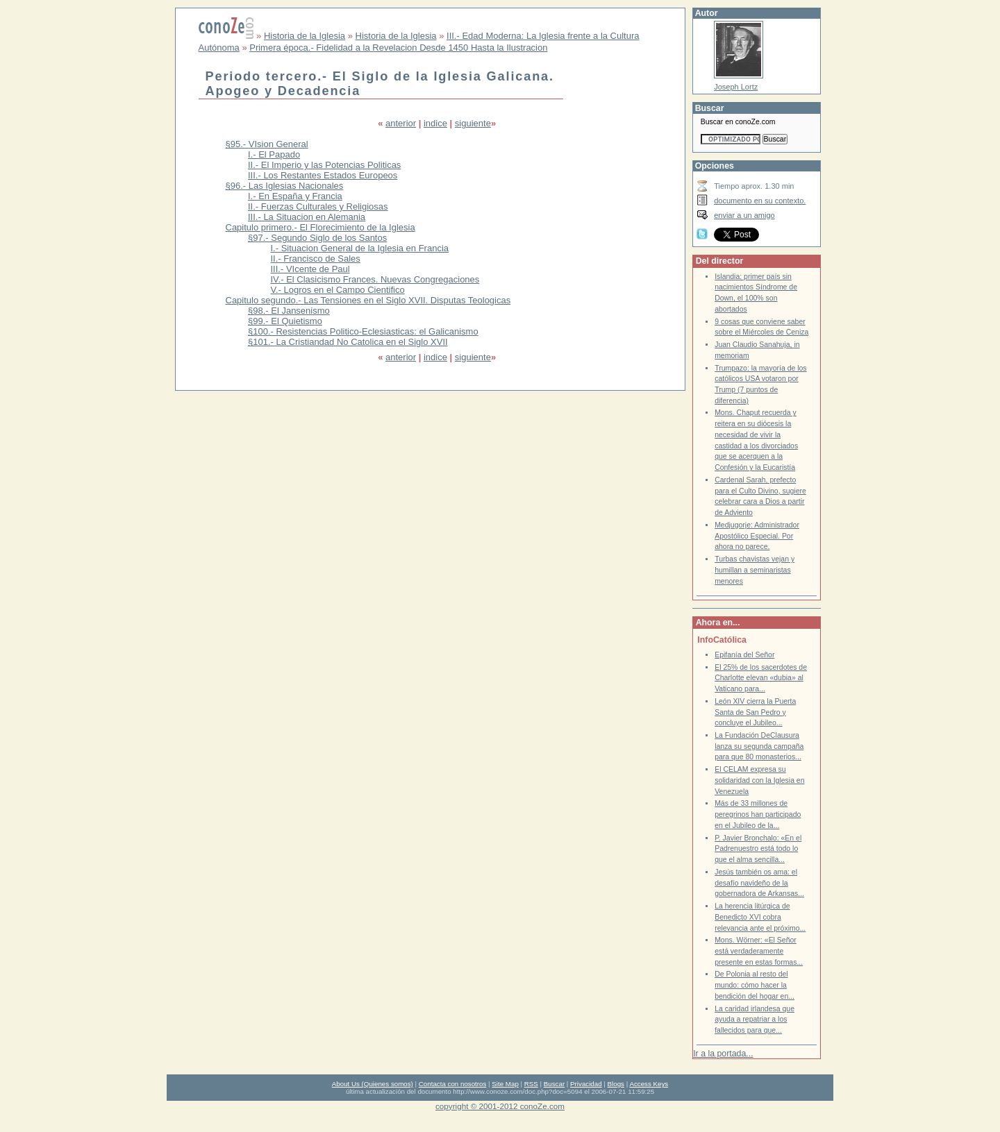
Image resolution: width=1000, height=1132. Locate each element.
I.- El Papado (274, 154)
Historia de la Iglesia (304, 36)
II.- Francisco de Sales (315, 258)
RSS (531, 1084)
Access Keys (648, 1084)
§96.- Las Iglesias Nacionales (285, 185)
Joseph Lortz (736, 87)
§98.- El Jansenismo (289, 310)
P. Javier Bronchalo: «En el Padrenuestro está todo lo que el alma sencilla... (758, 848)
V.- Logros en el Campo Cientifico (338, 290)
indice (435, 123)
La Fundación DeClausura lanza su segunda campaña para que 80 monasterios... (759, 746)
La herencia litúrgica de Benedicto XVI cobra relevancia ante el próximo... (760, 916)
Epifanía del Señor (744, 655)
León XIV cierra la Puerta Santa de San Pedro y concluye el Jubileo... (755, 712)
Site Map (505, 1084)
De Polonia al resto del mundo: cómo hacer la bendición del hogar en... (754, 984)
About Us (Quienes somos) (372, 1084)
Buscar (554, 1084)
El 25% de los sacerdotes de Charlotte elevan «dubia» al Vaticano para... (761, 678)
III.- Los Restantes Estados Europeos (322, 175)
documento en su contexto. (760, 200)
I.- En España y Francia (295, 196)
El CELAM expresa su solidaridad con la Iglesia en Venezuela (759, 780)
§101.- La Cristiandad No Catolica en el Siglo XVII (348, 342)
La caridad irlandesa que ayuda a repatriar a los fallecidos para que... (754, 1019)
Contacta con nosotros (453, 1084)
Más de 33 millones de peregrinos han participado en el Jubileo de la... (758, 814)
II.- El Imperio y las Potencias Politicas (324, 165)
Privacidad (586, 1084)
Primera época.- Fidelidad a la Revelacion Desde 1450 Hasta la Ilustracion (398, 47)
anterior (400, 123)
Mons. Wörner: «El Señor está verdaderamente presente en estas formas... (759, 950)
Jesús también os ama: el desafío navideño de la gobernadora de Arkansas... (759, 882)
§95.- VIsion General (267, 144)
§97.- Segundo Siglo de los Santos (317, 238)
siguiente (473, 123)
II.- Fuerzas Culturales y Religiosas (318, 206)
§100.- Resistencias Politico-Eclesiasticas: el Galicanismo (363, 331)
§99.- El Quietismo (285, 321)
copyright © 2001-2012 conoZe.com (500, 1105)
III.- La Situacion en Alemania (306, 217)
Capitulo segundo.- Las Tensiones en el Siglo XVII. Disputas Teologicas (368, 300)
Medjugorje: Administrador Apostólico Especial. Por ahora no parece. (757, 535)
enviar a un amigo (744, 215)
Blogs (616, 1084)
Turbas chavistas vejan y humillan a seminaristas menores (754, 569)
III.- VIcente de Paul (310, 269)
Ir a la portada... (723, 1053)
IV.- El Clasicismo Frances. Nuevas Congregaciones (375, 279)
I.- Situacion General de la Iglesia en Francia (360, 248)
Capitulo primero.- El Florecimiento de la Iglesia (320, 227)
